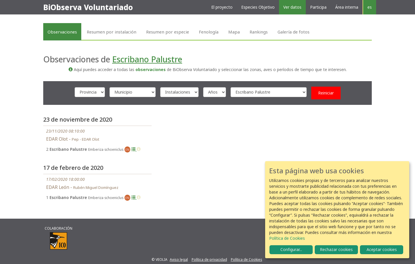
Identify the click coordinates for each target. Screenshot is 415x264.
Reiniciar (326, 93)
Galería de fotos (294, 32)
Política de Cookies (246, 259)
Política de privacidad (209, 259)
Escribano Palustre (147, 59)
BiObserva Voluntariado (88, 7)
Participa (318, 7)
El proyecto (222, 7)
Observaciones (62, 32)
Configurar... (291, 249)
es (369, 7)
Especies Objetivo (258, 7)
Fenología (208, 32)
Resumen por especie (167, 32)
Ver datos (292, 7)
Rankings (259, 32)
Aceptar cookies (382, 249)
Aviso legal (179, 259)
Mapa (234, 32)
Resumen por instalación (111, 32)
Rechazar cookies (336, 249)
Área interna (346, 7)
